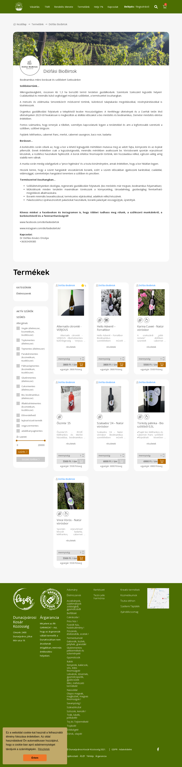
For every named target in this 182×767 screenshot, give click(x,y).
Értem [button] (35, 757)
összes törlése (31, 459)
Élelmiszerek (23, 293)
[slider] (16, 440)
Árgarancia (101, 756)
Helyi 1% (98, 6)
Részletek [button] (44, 749)
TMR (47, 6)
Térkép (90, 756)
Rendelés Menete (63, 6)
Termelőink (83, 6)
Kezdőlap (20, 24)
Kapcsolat (113, 6)
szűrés (22, 451)
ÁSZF (82, 756)
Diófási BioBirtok (66, 285)
